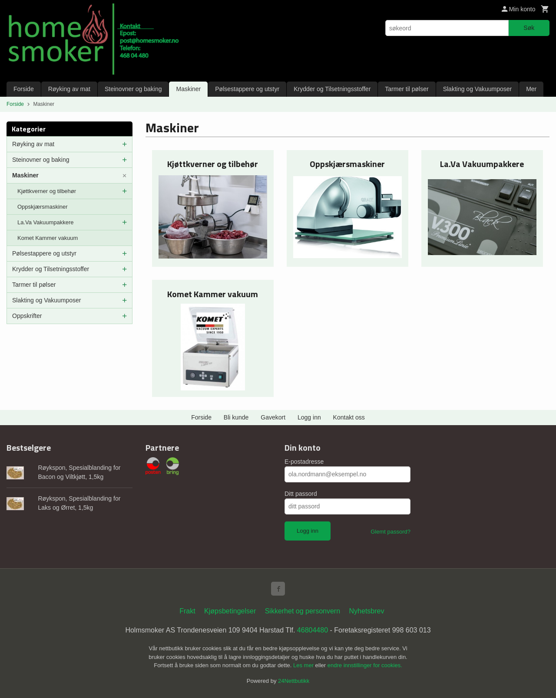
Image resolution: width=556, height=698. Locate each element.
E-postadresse (304, 461)
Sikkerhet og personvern (302, 611)
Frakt (187, 611)
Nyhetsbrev (366, 611)
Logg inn (309, 417)
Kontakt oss (349, 417)
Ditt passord (301, 493)
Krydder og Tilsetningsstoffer (332, 88)
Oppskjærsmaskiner (42, 206)
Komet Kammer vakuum (47, 238)
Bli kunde (236, 417)
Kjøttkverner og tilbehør (46, 191)
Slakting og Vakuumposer (477, 88)
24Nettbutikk (293, 681)
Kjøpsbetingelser (230, 611)
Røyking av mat (69, 88)
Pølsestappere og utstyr (247, 88)
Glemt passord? (390, 531)
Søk (528, 27)
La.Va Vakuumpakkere (45, 222)
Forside (23, 88)
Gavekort (273, 417)
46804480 (312, 630)
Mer (531, 88)
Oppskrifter (27, 315)
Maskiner (188, 88)
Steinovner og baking (133, 88)
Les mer (304, 665)
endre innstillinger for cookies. (365, 665)
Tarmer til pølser (406, 88)
